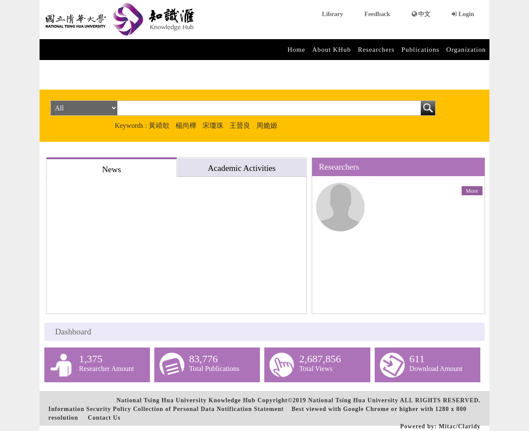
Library (332, 13)
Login (463, 13)
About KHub (331, 49)
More (472, 190)
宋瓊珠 (213, 125)
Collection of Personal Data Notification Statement (208, 409)
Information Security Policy (89, 409)
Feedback (377, 13)
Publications (420, 49)
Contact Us (104, 417)
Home (296, 49)
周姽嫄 (266, 125)
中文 (421, 13)
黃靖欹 (159, 125)
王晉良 (240, 125)
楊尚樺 (186, 125)
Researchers (376, 49)
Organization (466, 49)
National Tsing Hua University (353, 400)
